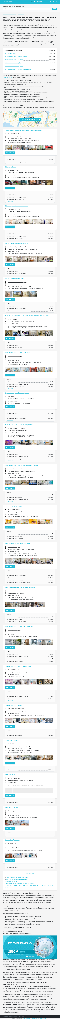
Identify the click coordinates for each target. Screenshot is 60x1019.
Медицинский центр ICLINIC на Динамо (17, 393)
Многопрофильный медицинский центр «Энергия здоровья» (23, 130)
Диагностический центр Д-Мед (14, 278)
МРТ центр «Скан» (10, 167)
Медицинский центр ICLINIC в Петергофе (17, 352)
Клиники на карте (11, 881)
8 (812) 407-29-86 (37, 1)
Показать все (10, 201)
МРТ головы (21, 14)
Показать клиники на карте (30, 119)
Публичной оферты (42, 1018)
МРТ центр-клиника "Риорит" (14, 506)
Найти (54, 8)
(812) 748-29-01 (10, 188)
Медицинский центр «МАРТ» (13, 705)
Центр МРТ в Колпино (11, 807)
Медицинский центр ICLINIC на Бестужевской (19, 626)
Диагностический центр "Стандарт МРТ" (17, 243)
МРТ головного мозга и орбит (13, 63)
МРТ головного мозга (10, 53)
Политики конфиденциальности (30, 1018)
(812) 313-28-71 (10, 227)
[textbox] (26, 9)
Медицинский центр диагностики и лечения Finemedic (22, 465)
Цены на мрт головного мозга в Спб (17, 879)
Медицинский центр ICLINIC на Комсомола (18, 666)
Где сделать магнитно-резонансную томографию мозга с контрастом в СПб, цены (29, 886)
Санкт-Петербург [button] (7, 1)
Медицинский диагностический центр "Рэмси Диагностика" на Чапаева (27, 316)
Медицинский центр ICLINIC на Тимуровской (18, 425)
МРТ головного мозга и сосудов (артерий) (16, 56)
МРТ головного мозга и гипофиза (14, 59)
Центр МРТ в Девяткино (12, 840)
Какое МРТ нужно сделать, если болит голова (20, 883)
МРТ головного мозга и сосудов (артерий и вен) (18, 69)
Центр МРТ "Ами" (10, 775)
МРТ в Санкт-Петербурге (9, 14)
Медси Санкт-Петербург (12, 740)
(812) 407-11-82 (10, 153)
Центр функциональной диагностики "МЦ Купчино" (21, 587)
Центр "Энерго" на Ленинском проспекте (17, 543)
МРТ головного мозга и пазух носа (14, 66)
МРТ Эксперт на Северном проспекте (16, 206)
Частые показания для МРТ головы (17, 877)
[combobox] (26, 9)
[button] (8, 147)
